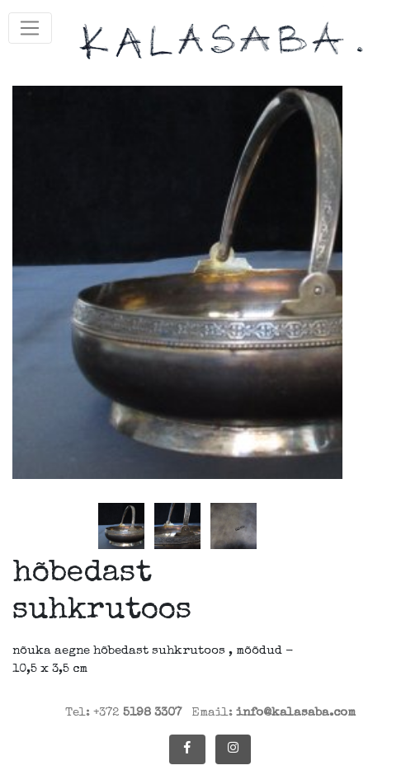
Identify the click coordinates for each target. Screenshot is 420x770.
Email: (273, 713)
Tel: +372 (123, 713)
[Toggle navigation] (30, 28)
